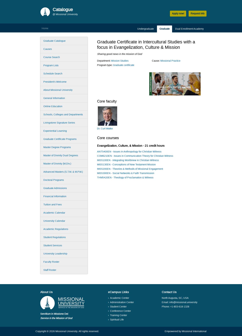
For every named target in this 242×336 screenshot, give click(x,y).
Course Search (51, 57)
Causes (47, 49)
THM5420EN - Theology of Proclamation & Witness (125, 177)
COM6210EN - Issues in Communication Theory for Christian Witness (135, 156)
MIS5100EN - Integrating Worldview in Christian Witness (128, 160)
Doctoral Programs (53, 180)
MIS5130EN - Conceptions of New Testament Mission (126, 164)
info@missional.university (183, 302)
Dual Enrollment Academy (189, 28)
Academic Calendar (54, 212)
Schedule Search (52, 73)
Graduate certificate (123, 65)
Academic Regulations (55, 229)
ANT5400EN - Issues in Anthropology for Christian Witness (129, 151)
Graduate (164, 28)
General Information (54, 98)
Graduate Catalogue (54, 41)
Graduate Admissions (55, 188)
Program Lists (50, 65)
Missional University (66, 331)
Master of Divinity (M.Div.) (57, 163)
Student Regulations (54, 237)
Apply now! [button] (178, 13)
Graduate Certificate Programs (60, 139)
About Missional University (58, 90)
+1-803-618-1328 (179, 306)
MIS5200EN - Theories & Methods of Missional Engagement (130, 169)
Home (45, 28)
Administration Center (122, 302)
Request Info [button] (197, 13)
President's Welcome (55, 81)
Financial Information (54, 196)
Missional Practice (170, 60)
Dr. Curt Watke (105, 128)
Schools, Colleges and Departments (63, 114)
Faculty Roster (51, 261)
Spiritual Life (117, 319)
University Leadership (55, 253)
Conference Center (120, 311)
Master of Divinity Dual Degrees (60, 155)
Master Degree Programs (57, 147)
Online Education (52, 106)
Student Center (118, 306)
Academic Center (119, 298)
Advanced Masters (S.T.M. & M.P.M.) (63, 171)
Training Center (118, 315)
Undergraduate (145, 28)
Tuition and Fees (52, 204)
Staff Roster (49, 270)
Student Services (52, 245)
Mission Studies (120, 60)
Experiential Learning (55, 131)
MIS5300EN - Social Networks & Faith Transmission (125, 173)
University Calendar (54, 221)
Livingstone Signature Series (59, 122)
